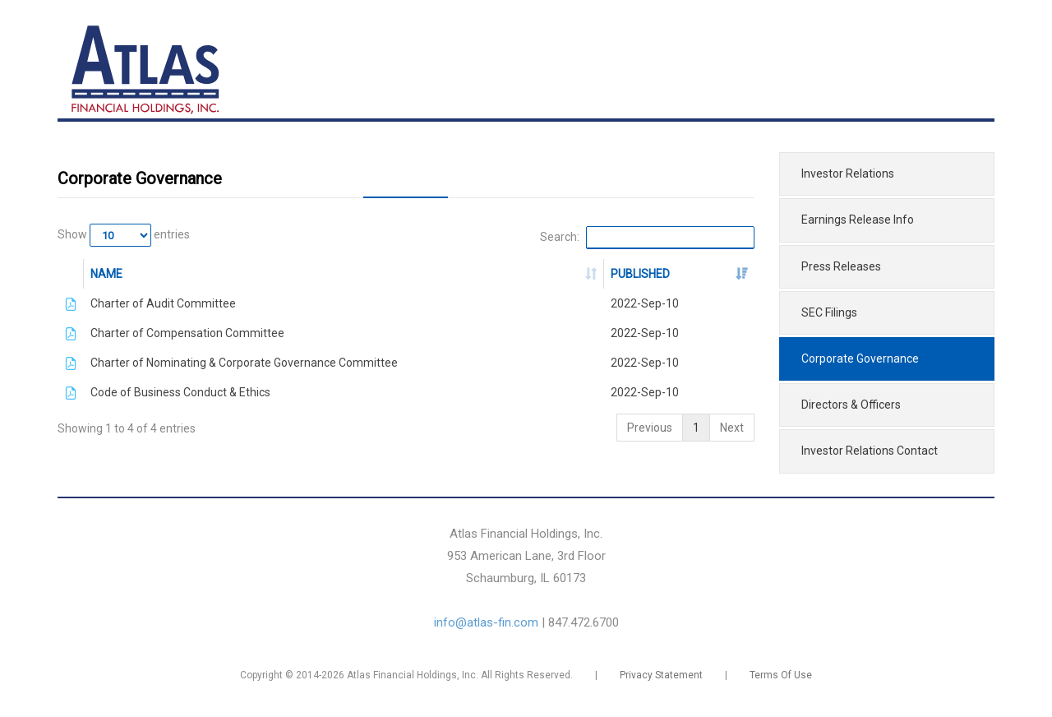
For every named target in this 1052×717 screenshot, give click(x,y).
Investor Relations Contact (869, 450)
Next (732, 427)
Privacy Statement (661, 675)
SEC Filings (829, 312)
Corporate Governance (860, 358)
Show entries (124, 235)
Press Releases (841, 266)
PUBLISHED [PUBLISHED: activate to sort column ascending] (640, 273)
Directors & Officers (851, 404)
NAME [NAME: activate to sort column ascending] (106, 273)
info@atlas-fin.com (486, 622)
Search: (647, 237)
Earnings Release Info (857, 219)
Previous (649, 427)
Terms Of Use (781, 675)
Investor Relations (847, 173)
